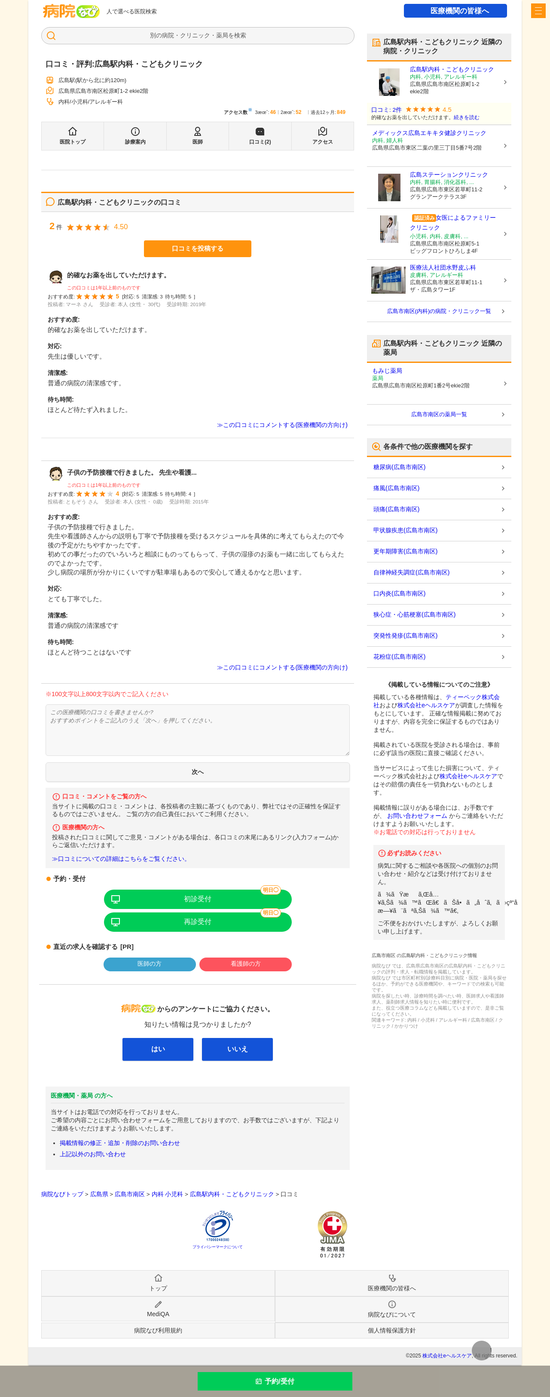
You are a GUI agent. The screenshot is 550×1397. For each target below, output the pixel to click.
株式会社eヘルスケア (426, 705)
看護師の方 (246, 963)
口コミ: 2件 (386, 110)
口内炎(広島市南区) (399, 593)
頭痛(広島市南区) (396, 509)
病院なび (71, 11)
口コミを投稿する (197, 248)
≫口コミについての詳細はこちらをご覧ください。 (121, 859)
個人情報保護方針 (392, 1330)
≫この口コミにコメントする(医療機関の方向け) (282, 424)
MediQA (158, 1314)
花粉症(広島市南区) (399, 656)
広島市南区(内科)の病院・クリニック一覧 (439, 311)
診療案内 (135, 142)
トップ (158, 1288)
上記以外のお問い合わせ (93, 1154)
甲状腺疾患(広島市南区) (405, 530)
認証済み (424, 218)
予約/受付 (279, 1381)
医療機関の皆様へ (460, 11)
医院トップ (73, 142)
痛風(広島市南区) (396, 488)
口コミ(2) (260, 142)
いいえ (237, 1049)
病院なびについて (392, 1314)
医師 (197, 142)
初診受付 (197, 899)
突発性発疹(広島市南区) (405, 635)
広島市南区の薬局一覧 (439, 414)
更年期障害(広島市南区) (405, 551)
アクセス (322, 142)
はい (158, 1049)
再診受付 (197, 921)
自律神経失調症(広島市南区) (411, 572)
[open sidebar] (538, 10)
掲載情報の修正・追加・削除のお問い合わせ (120, 1142)
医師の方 (150, 963)
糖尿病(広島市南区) (399, 467)
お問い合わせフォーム (417, 815)
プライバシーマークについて (217, 1247)
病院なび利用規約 (158, 1330)
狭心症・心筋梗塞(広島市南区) (414, 614)
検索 (240, 35)
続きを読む (467, 117)
